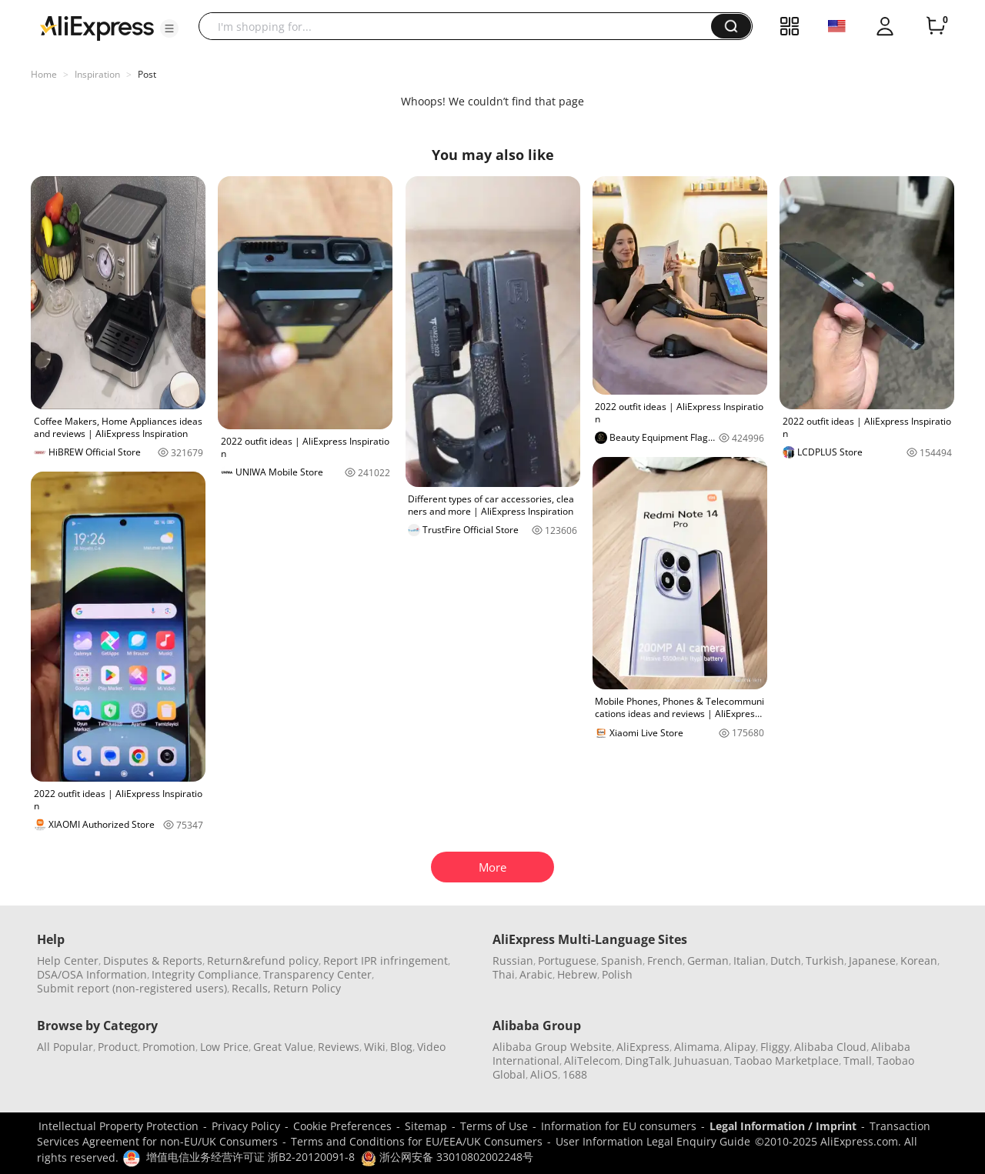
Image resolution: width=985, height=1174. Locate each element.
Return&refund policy (263, 960)
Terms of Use (494, 1126)
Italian (749, 960)
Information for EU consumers (618, 1126)
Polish (617, 974)
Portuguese (567, 960)
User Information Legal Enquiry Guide (653, 1141)
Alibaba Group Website (552, 1046)
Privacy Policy (246, 1126)
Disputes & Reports (152, 960)
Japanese (872, 960)
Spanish (622, 960)
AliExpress (642, 1046)
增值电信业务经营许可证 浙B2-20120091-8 (250, 1156)
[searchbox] (460, 26)
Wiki (375, 1046)
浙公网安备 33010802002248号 (447, 1156)
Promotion (168, 1046)
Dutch (785, 960)
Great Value (283, 1046)
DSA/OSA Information (92, 974)
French (665, 960)
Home (44, 74)
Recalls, (251, 988)
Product (118, 1046)
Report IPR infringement (385, 960)
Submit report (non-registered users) (132, 988)
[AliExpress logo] (97, 27)
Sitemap (426, 1126)
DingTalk (647, 1060)
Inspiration (97, 74)
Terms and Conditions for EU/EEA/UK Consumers (417, 1141)
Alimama (697, 1046)
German (708, 960)
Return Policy (307, 988)
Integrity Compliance (205, 974)
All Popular (65, 1046)
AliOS (544, 1074)
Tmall (857, 1060)
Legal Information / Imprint (783, 1126)
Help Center (67, 960)
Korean (918, 960)
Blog (401, 1046)
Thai (503, 974)
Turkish (825, 960)
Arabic (536, 974)
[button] (169, 28)
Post (147, 74)
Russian (512, 960)
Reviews (338, 1046)
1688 (575, 1074)
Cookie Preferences (342, 1126)
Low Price (224, 1046)
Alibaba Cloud (830, 1046)
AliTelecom (592, 1060)
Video (431, 1046)
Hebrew (577, 974)
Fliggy (775, 1046)
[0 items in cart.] (935, 26)
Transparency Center (317, 974)
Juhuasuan (702, 1060)
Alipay (740, 1046)
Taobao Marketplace (786, 1060)
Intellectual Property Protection (118, 1126)
